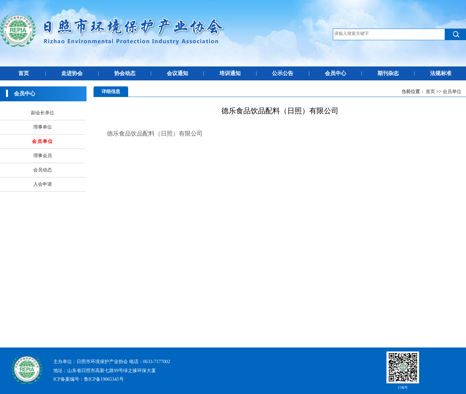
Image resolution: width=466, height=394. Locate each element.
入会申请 (42, 184)
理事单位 (42, 127)
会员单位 (452, 91)
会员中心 (335, 73)
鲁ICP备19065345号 (104, 379)
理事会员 (42, 155)
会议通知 (177, 73)
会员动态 (42, 169)
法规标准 (440, 73)
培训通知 (230, 73)
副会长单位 (42, 112)
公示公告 (282, 73)
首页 (23, 73)
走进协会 (72, 73)
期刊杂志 (388, 73)
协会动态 (124, 73)
